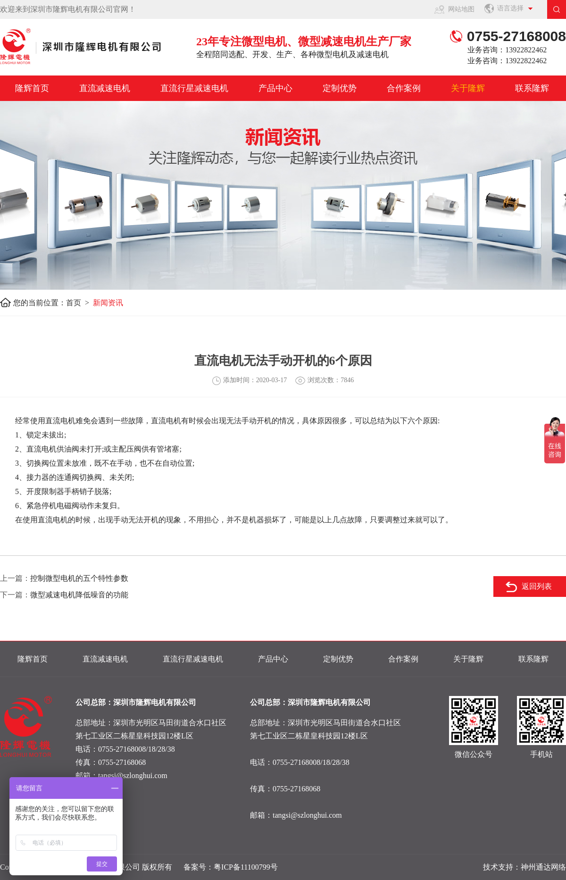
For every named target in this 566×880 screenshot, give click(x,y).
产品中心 (275, 88)
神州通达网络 (543, 867)
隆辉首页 (32, 88)
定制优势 (340, 88)
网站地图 (461, 9)
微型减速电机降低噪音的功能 (79, 595)
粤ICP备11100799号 (246, 867)
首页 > (79, 303)
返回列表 (537, 586)
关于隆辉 (468, 88)
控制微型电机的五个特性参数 (79, 578)
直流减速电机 (104, 88)
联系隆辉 (532, 88)
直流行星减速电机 (194, 88)
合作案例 (404, 88)
